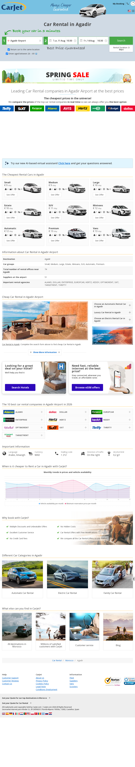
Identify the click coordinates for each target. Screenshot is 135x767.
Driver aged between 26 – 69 (23, 53)
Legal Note (41, 686)
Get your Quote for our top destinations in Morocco (24, 698)
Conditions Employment (46, 689)
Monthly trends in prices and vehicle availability (67, 472)
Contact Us (7, 683)
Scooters (74, 686)
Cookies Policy (42, 683)
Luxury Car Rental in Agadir (107, 312)
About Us (40, 678)
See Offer (11, 194)
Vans (72, 683)
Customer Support (10, 678)
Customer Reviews (10, 680)
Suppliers (74, 680)
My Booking (118, 3)
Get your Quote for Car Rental (15, 703)
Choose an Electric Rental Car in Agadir (109, 319)
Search (121, 40)
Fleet (72, 678)
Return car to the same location (25, 49)
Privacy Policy (42, 680)
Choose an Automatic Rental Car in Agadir (110, 305)
